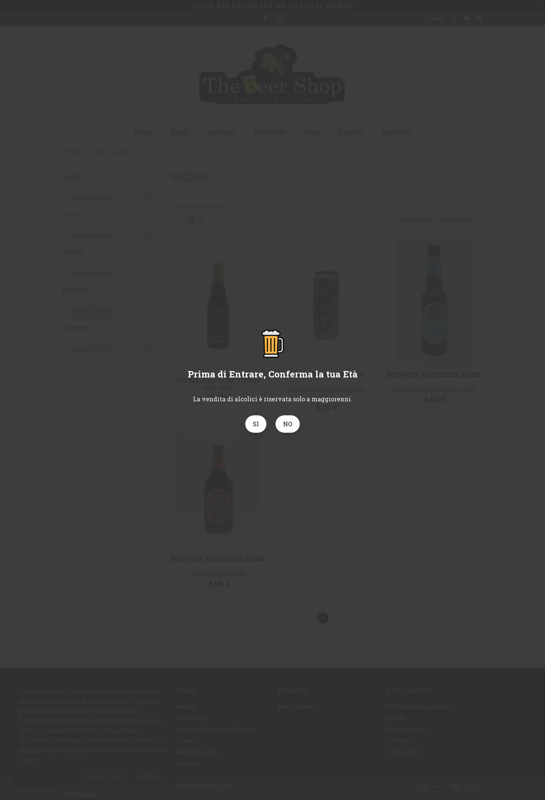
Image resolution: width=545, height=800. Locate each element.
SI (256, 424)
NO (287, 424)
